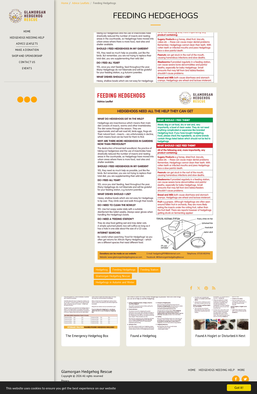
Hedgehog (102, 269)
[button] (27, 88)
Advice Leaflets (80, 3)
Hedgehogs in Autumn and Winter (115, 282)
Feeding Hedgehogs (124, 269)
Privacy (65, 381)
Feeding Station (149, 269)
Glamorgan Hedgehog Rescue (113, 276)
